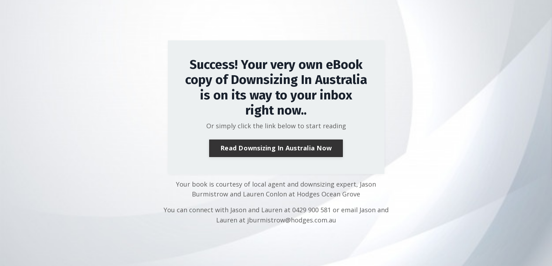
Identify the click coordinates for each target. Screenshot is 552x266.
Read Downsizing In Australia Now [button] (276, 148)
